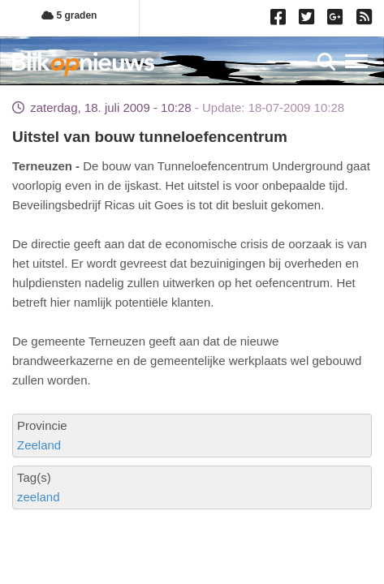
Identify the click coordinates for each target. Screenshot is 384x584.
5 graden (69, 15)
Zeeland (39, 445)
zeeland (38, 497)
